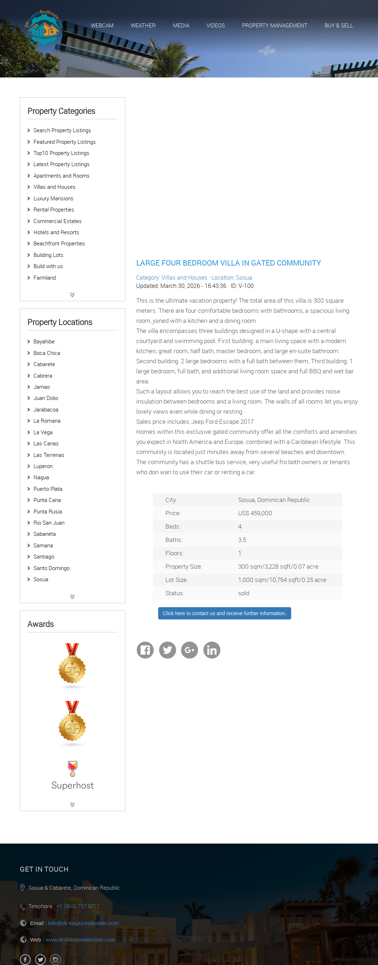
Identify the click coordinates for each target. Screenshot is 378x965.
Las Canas (46, 443)
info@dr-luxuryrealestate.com (83, 923)
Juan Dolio (46, 397)
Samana (43, 545)
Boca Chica (47, 352)
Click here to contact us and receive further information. (224, 613)
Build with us (48, 266)
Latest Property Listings (62, 164)
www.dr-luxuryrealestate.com (80, 940)
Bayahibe (44, 341)
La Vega (43, 432)
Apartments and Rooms (62, 175)
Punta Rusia (48, 511)
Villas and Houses (55, 186)
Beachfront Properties (59, 243)
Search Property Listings (62, 130)
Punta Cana (47, 499)
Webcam (102, 25)
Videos (215, 25)
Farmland (45, 277)
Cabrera (43, 375)
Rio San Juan (49, 522)
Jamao (42, 386)
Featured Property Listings (65, 141)
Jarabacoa (46, 409)
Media (181, 25)
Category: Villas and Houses (171, 277)
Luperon (43, 466)
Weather (143, 25)
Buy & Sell (339, 25)
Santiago (44, 556)
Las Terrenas (49, 454)
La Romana (47, 420)
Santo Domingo (52, 568)
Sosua (41, 579)
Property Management (274, 25)
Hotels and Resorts (56, 232)
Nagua (41, 477)
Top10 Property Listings (61, 152)
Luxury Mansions (54, 198)
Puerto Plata (48, 488)
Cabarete (44, 364)
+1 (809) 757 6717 (78, 906)
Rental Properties (54, 209)
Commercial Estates (58, 220)
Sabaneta (45, 533)
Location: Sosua (232, 277)
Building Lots (48, 254)
